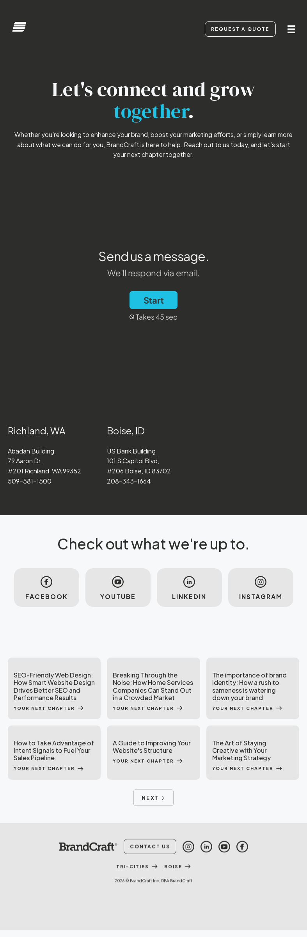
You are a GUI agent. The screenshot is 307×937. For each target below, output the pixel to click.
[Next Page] (153, 797)
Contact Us (150, 877)
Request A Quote (240, 29)
